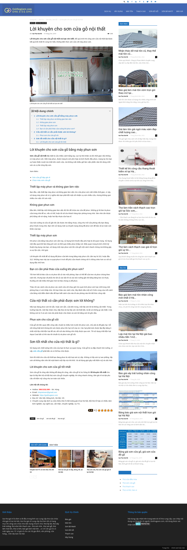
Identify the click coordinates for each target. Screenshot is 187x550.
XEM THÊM (53, 445)
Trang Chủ (165, 548)
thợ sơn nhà (37, 526)
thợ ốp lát (48, 523)
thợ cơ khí (17, 528)
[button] (124, 2)
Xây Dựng (118, 11)
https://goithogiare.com (49, 395)
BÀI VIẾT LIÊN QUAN (39, 445)
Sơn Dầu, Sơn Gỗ (51, 20)
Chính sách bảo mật (178, 548)
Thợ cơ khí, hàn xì (129, 490)
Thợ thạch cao (128, 486)
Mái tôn (129, 11)
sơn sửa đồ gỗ (50, 418)
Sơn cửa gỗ (40, 418)
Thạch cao (141, 11)
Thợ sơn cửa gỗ (128, 483)
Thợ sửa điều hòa (129, 479)
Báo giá (179, 11)
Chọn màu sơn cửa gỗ (41, 180)
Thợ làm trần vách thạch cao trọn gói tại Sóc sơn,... (137, 209)
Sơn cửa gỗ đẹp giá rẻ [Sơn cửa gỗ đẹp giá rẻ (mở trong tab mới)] (41, 177)
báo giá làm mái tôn (30, 528)
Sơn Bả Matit (167, 11)
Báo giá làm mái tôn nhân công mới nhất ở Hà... (136, 296)
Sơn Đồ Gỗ (153, 11)
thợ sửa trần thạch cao (21, 526)
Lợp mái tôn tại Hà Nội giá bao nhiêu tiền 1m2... (135, 335)
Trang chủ (33, 20)
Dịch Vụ (107, 11)
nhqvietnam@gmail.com (47, 392)
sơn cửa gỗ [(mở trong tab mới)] (38, 351)
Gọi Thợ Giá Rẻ (37, 33)
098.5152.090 (44, 389)
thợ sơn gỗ (61, 418)
